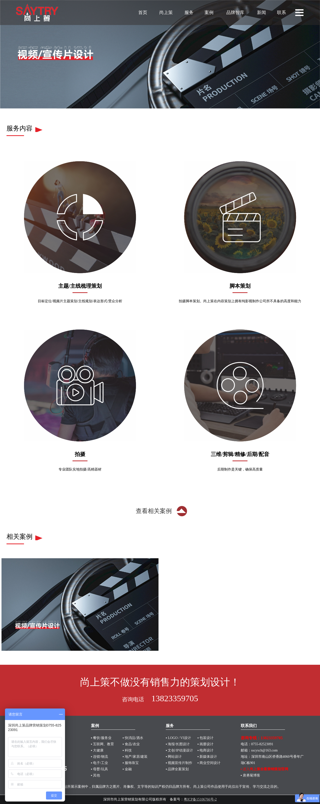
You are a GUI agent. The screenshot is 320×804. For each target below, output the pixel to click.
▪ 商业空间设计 (209, 763)
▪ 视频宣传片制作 (179, 763)
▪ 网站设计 (174, 756)
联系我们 (249, 726)
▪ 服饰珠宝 (130, 763)
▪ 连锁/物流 (99, 756)
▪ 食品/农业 (131, 744)
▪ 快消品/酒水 (132, 738)
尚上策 (166, 12)
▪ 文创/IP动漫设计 (179, 750)
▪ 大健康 (97, 750)
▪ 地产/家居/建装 (135, 756)
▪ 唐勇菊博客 (250, 775)
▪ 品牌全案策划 (177, 769)
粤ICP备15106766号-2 (200, 799)
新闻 (261, 12)
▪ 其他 (95, 775)
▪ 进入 (264, 769)
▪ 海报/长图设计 (178, 744)
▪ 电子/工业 (99, 763)
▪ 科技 (127, 750)
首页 (142, 12)
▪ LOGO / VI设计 (178, 738)
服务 (189, 12)
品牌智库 (235, 12)
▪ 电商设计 (206, 750)
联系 (281, 12)
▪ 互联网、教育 (102, 744)
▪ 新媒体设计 (207, 756)
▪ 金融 (127, 769)
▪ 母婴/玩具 (99, 769)
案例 (209, 12)
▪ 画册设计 (206, 744)
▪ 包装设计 (206, 738)
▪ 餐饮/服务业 (101, 738)
